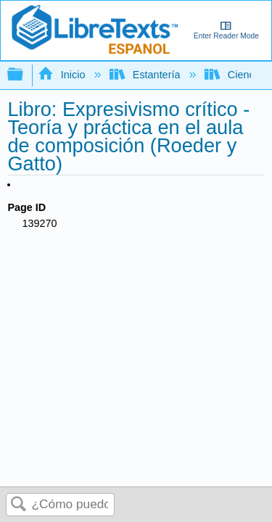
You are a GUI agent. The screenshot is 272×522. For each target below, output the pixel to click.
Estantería (146, 74)
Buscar (19, 505)
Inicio (63, 74)
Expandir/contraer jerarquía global (24, 75)
